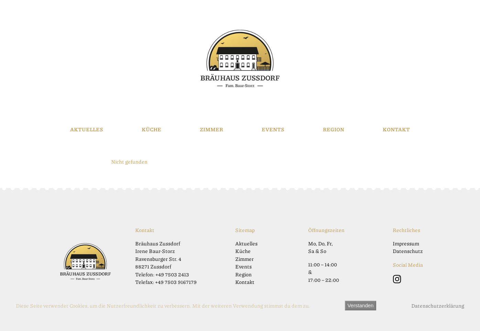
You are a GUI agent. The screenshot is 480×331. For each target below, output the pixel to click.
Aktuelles (86, 129)
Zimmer (211, 129)
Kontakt (396, 129)
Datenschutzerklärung (437, 305)
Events (273, 129)
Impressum (406, 243)
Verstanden (361, 305)
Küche (151, 129)
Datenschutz (408, 251)
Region (333, 129)
